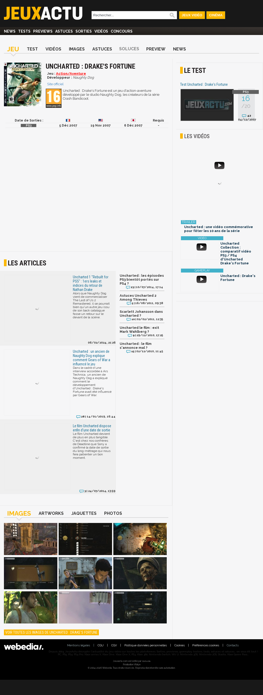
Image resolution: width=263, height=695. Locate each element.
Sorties (83, 31)
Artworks (51, 513)
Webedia (146, 661)
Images (77, 49)
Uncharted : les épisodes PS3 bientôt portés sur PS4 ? (142, 279)
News (10, 31)
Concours (122, 31)
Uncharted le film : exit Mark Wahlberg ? (139, 330)
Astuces (64, 31)
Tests (24, 31)
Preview (155, 49)
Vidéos (101, 31)
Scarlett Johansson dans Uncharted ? (141, 314)
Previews (43, 31)
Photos (113, 513)
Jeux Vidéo (192, 15)
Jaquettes (84, 513)
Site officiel (55, 84)
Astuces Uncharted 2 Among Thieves (138, 297)
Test (32, 49)
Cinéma (215, 15)
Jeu (13, 49)
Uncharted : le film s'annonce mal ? (135, 346)
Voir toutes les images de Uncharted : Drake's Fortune (51, 632)
